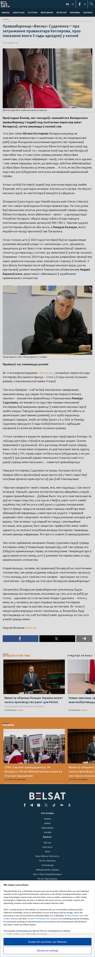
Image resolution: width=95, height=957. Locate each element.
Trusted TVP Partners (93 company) (42, 918)
